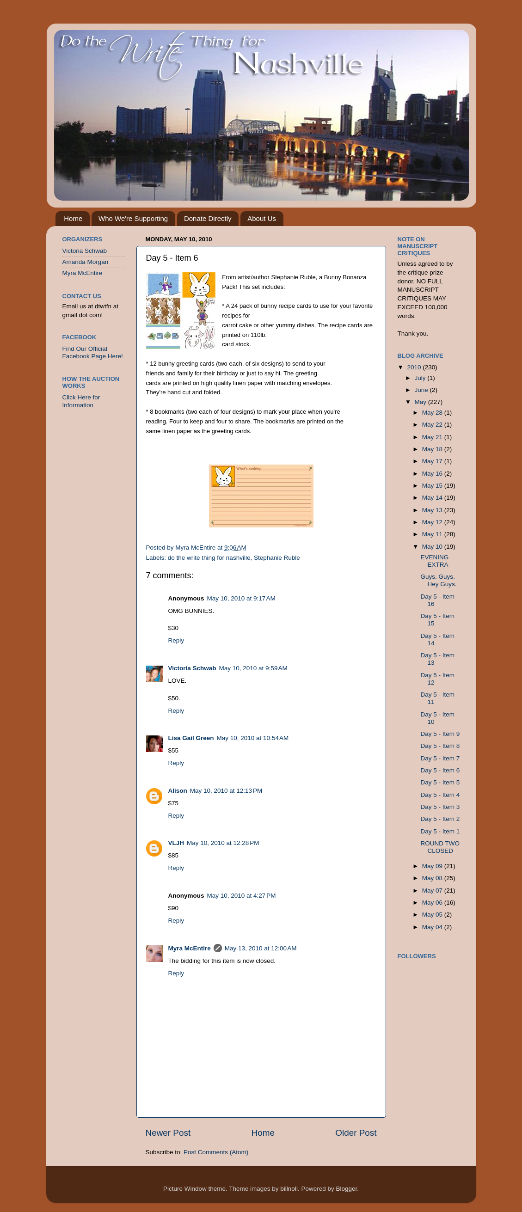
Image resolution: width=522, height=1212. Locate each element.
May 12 (433, 522)
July (421, 377)
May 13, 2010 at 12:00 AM (261, 948)
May (421, 401)
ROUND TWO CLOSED (440, 847)
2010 (415, 367)
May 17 (433, 461)
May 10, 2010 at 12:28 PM (223, 842)
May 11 (433, 534)
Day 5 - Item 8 (440, 745)
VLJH (176, 842)
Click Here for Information (81, 401)
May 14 (433, 497)
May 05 (433, 914)
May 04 (433, 927)
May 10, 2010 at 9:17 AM (241, 598)
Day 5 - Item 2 (440, 818)
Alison (177, 790)
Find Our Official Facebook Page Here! (92, 352)
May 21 (433, 437)
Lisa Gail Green (191, 738)
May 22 (433, 424)
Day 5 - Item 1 (440, 831)
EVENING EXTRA (434, 561)
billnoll (289, 1188)
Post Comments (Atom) (216, 1152)
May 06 (433, 902)
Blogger (346, 1188)
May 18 (433, 449)
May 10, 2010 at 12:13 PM (226, 790)
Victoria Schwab (192, 668)
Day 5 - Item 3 (440, 806)
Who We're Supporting (133, 218)
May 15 (433, 485)
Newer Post (168, 1133)
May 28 (433, 412)
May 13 (433, 510)
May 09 (433, 866)
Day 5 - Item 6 (440, 770)
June (422, 389)
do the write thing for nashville (209, 557)
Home (73, 218)
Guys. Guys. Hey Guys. (438, 580)
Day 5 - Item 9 (440, 733)
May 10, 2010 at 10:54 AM (253, 738)
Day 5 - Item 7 (440, 758)
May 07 (433, 890)
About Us (261, 218)
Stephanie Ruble (277, 557)
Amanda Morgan (85, 261)
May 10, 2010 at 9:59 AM (253, 668)
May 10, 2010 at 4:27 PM (241, 895)
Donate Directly (208, 218)
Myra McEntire (189, 948)
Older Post (355, 1133)
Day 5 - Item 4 (440, 794)
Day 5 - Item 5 (440, 782)
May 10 (433, 546)
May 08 (433, 878)
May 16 (433, 473)
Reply (176, 640)
